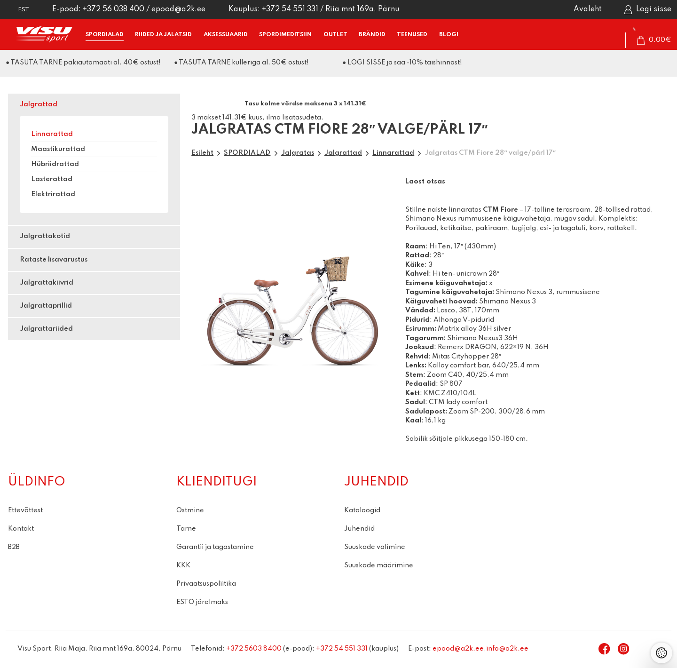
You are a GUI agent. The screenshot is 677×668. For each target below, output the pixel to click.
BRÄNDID (372, 35)
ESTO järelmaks (202, 602)
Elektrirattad (53, 194)
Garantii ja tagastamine (215, 547)
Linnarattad (52, 134)
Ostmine (190, 510)
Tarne (186, 528)
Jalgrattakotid (45, 236)
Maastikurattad (58, 149)
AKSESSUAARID (226, 35)
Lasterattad (51, 179)
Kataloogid (362, 510)
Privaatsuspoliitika (206, 584)
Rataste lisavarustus (53, 259)
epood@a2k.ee (178, 9)
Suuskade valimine (374, 547)
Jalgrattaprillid (46, 305)
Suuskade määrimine (378, 565)
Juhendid (359, 528)
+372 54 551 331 (290, 9)
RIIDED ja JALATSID (163, 35)
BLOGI (448, 35)
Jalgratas (297, 153)
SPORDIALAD (105, 35)
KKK (183, 565)
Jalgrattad (38, 104)
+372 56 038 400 (113, 9)
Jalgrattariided (46, 329)
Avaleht (588, 9)
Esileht (202, 153)
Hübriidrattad (55, 164)
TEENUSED (412, 35)
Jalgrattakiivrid (46, 282)
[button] (17, 9)
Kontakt (21, 528)
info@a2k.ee (507, 648)
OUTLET (335, 35)
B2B (14, 547)
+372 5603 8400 (254, 648)
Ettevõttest (25, 510)
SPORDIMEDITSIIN (285, 35)
